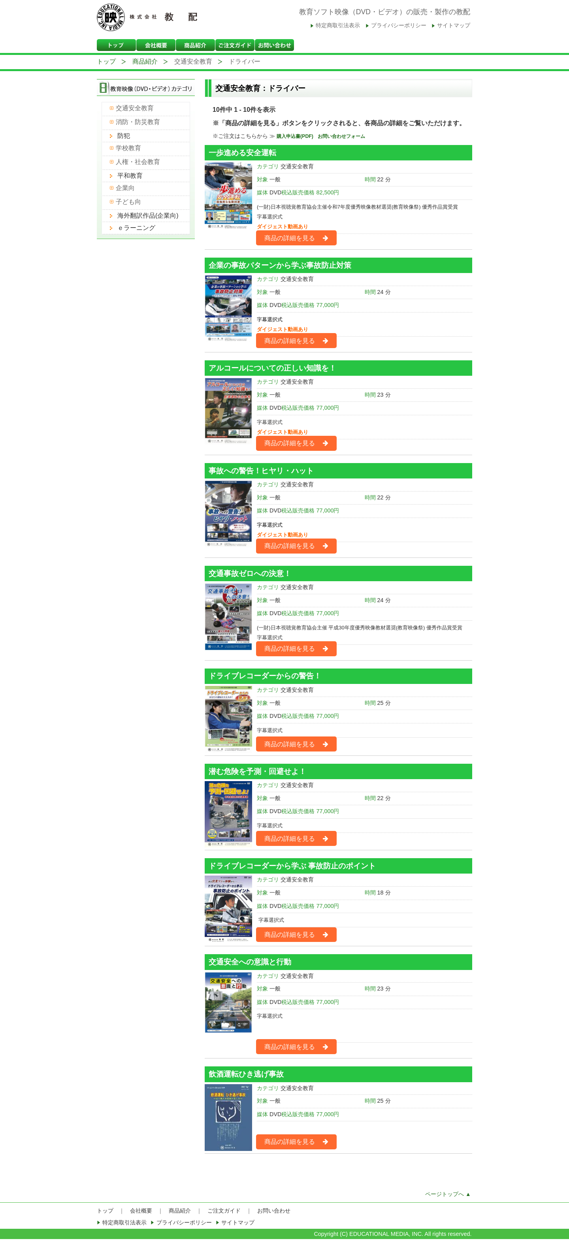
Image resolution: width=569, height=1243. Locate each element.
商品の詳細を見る (286, 240)
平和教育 (130, 175)
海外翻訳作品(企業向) (148, 215)
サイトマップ (453, 25)
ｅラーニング (136, 227)
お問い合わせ (273, 1210)
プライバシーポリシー (398, 25)
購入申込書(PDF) (296, 136)
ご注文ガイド (224, 1210)
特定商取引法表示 (338, 25)
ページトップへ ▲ (448, 1194)
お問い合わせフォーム (341, 136)
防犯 (123, 135)
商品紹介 (145, 61)
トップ (106, 61)
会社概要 (141, 1210)
